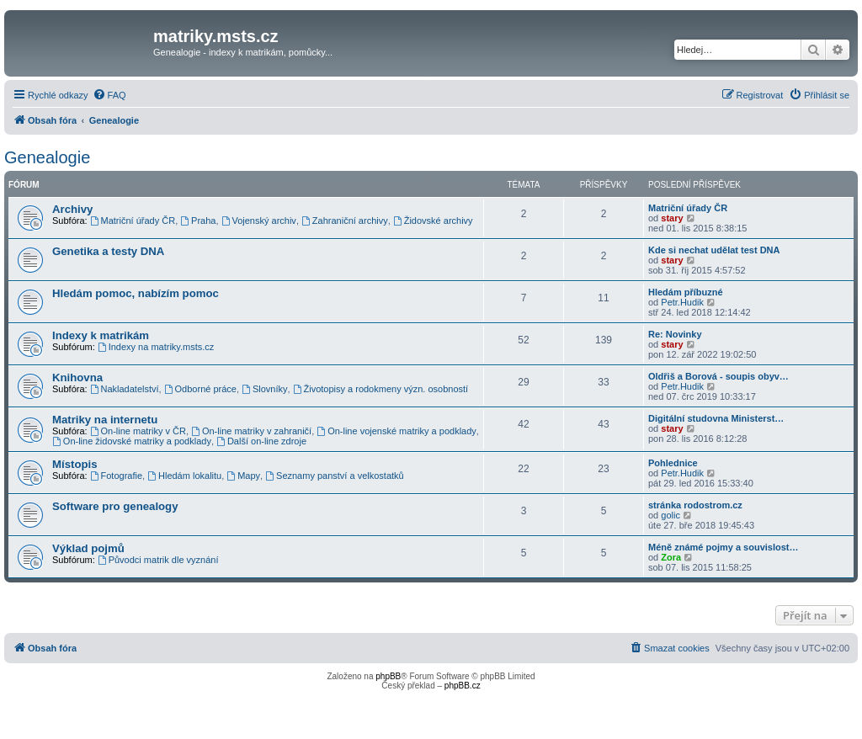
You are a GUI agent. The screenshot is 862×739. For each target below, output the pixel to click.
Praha (198, 220)
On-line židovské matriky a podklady (131, 441)
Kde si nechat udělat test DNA (714, 250)
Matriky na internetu (104, 419)
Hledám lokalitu (184, 476)
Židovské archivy (433, 220)
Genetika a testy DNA (108, 251)
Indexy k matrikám (100, 335)
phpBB (388, 676)
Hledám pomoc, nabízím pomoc (135, 293)
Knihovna (77, 377)
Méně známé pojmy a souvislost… (723, 547)
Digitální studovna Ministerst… (716, 418)
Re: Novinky (675, 334)
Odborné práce (200, 389)
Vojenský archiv (258, 220)
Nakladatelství (124, 389)
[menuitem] (109, 95)
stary (672, 218)
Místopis (74, 464)
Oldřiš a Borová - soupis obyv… (718, 376)
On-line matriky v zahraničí (251, 431)
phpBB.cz (462, 685)
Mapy (243, 476)
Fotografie (116, 476)
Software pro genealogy (115, 506)
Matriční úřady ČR (132, 220)
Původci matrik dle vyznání (158, 560)
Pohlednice (673, 463)
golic (670, 515)
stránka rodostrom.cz (695, 505)
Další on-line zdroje (261, 441)
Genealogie (47, 157)
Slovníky (264, 389)
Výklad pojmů (88, 548)
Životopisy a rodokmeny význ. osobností (381, 389)
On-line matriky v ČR (138, 431)
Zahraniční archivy (344, 220)
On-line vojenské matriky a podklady (396, 431)
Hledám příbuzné (685, 292)
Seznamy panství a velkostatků (334, 476)
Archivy (72, 209)
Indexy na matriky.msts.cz (156, 347)
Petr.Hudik (682, 302)
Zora (671, 557)
